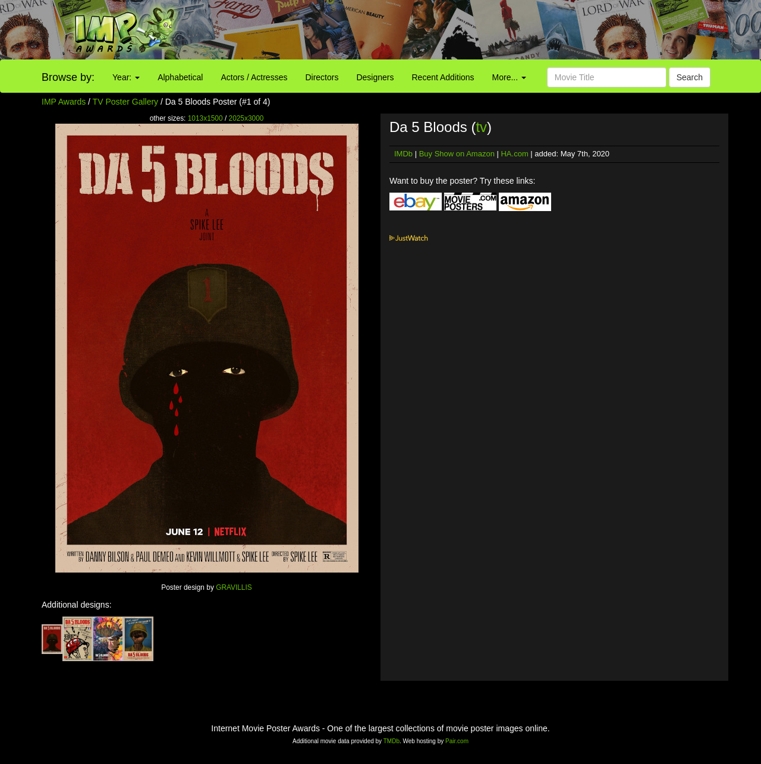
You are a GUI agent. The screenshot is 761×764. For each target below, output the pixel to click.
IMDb (403, 153)
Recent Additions (443, 77)
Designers (375, 77)
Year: (126, 77)
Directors (321, 77)
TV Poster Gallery (125, 101)
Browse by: (68, 77)
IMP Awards (64, 101)
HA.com (514, 153)
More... (509, 77)
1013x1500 (205, 118)
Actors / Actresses (254, 77)
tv (481, 127)
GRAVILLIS (234, 587)
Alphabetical (180, 77)
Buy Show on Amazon (457, 153)
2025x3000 (246, 118)
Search (690, 77)
